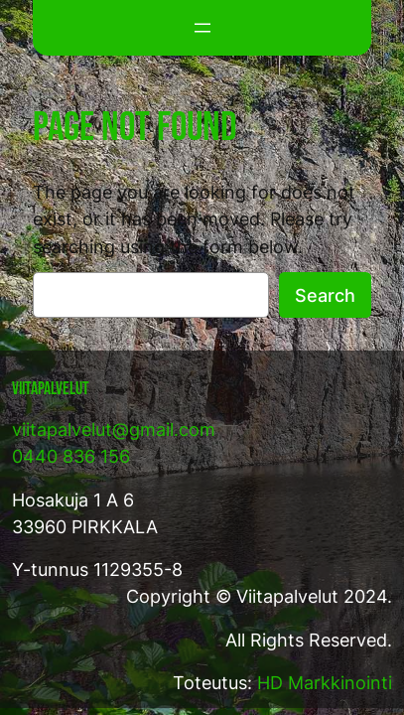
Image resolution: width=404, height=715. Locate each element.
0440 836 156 (71, 456)
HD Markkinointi (324, 682)
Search (325, 295)
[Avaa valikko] (202, 28)
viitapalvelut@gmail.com (113, 429)
